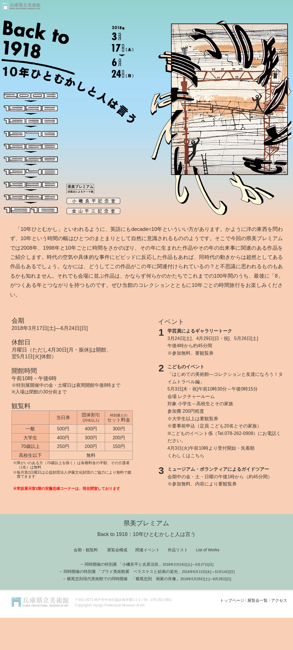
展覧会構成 (117, 550)
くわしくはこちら (185, 455)
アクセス (279, 600)
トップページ (232, 600)
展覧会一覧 (257, 600)
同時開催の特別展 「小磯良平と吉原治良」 (149, 564)
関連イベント (147, 550)
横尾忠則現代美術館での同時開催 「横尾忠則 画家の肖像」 (149, 578)
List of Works (207, 550)
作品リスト (178, 550)
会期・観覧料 (86, 550)
